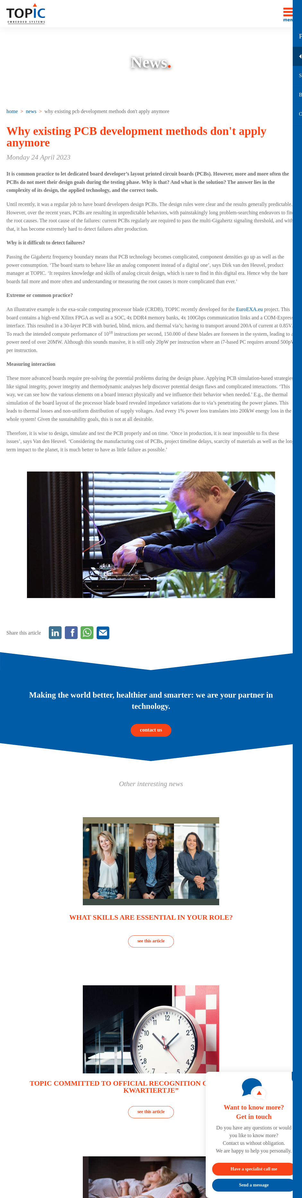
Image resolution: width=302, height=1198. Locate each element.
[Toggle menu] (289, 13)
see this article (151, 941)
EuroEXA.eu (249, 309)
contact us (151, 730)
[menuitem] (12, 111)
